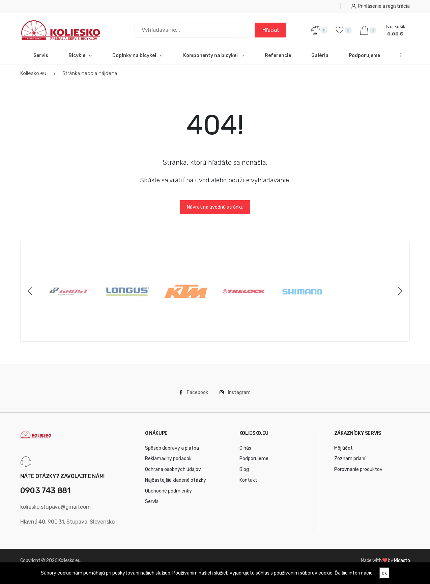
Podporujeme (364, 59)
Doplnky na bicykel (137, 59)
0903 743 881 (45, 495)
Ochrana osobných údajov (173, 473)
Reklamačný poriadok (168, 463)
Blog (244, 473)
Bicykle (80, 59)
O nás (245, 452)
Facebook (193, 396)
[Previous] (31, 295)
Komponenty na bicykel (214, 59)
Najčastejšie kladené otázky (175, 484)
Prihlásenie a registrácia (380, 6)
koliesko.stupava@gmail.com (55, 511)
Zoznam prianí (349, 463)
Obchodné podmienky (168, 495)
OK (384, 573)
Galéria (319, 59)
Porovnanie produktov (358, 473)
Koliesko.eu (33, 77)
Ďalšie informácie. (354, 573)
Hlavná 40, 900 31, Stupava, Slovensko (67, 526)
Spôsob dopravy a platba (172, 452)
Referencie (278, 59)
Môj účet (343, 452)
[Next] (398, 295)
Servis (40, 59)
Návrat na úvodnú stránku (215, 211)
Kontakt (248, 484)
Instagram (235, 396)
